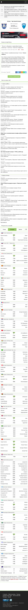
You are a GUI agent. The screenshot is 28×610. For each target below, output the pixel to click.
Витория (2, 428)
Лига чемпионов (6, 118)
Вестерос (2, 524)
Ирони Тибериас (4, 544)
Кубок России (5, 217)
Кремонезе (25, 280)
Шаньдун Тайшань (23, 447)
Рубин (2, 238)
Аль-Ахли (2, 360)
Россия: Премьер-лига (14, 28)
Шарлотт (2, 471)
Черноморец (3, 248)
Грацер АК (25, 369)
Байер (26, 297)
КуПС (2, 515)
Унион (26, 295)
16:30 (14, 238)
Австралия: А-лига (7, 566)
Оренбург (25, 238)
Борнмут (25, 256)
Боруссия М (25, 293)
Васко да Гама (24, 430)
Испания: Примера (7, 265)
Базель (26, 390)
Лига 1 (4, 104)
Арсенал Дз (25, 401)
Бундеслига (5, 127)
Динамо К (25, 379)
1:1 (14, 570)
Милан (2, 284)
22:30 (14, 315)
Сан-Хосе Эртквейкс (23, 479)
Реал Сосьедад (4, 268)
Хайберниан (24, 561)
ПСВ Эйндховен (24, 323)
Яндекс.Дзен (5, 606)
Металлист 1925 (4, 379)
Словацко (3, 412)
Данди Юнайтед (4, 557)
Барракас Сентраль (23, 496)
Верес (2, 381)
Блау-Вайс (3, 371)
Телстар (25, 321)
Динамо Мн (25, 403)
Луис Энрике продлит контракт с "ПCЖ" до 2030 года (15, 9)
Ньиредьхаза (3, 346)
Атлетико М (25, 274)
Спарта (2, 323)
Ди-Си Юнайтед (24, 473)
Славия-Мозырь (4, 401)
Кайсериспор (3, 337)
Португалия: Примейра (7, 309)
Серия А (4, 186)
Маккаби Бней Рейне (23, 546)
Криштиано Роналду (6, 113)
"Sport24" (8, 72)
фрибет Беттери (14, 579)
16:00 (14, 248)
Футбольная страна (13, 602)
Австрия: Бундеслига (7, 365)
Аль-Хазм (2, 358)
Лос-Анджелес (24, 467)
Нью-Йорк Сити (24, 469)
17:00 (14, 250)
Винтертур (3, 388)
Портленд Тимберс (4, 467)
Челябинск (3, 250)
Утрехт (2, 321)
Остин (2, 463)
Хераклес (3, 327)
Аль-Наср (25, 362)
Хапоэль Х (25, 548)
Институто (25, 489)
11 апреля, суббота (5, 83)
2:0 (14, 376)
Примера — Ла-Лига (6, 122)
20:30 (14, 371)
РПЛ (4, 85)
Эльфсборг (25, 524)
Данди (26, 555)
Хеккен (25, 528)
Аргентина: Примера (7, 486)
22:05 (14, 306)
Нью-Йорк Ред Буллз (23, 475)
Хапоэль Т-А (24, 550)
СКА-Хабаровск (24, 250)
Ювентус (25, 286)
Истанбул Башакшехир (5, 333)
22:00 (14, 274)
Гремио (25, 436)
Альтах (2, 369)
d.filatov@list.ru (15, 605)
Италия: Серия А (6, 278)
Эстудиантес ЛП (4, 493)
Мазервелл (25, 559)
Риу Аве (25, 313)
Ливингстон (25, 557)
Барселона (3, 272)
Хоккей (9, 597)
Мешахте (25, 539)
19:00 (14, 284)
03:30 (14, 477)
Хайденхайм (3, 295)
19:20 (14, 360)
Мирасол (2, 432)
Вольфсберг (3, 367)
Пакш (26, 346)
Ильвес (25, 519)
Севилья (2, 274)
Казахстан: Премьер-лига (8, 500)
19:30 (14, 239)
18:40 (14, 352)
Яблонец (2, 410)
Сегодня (12, 229)
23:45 (14, 467)
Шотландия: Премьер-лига (8, 553)
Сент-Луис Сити (24, 481)
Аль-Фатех (25, 360)
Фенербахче (24, 337)
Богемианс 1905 (4, 408)
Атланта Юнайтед (23, 477)
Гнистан (25, 515)
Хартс (2, 559)
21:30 (14, 390)
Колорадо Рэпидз (4, 483)
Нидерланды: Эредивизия (8, 319)
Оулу (26, 517)
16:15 (14, 342)
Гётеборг (2, 528)
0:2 (14, 572)
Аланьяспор (3, 335)
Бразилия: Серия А (7, 426)
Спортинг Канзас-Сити (5, 479)
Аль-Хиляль (25, 352)
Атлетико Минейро (23, 434)
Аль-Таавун (3, 354)
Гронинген (3, 325)
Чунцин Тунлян (4, 441)
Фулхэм (25, 262)
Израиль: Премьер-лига (8, 542)
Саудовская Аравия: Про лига (9, 350)
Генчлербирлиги (24, 333)
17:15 (14, 270)
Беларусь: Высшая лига (8, 394)
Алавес (25, 268)
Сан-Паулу (25, 428)
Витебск (2, 399)
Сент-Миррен (24, 563)
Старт (26, 418)
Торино (2, 282)
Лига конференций (6, 199)
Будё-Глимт (25, 422)
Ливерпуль (3, 262)
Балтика (8, 21)
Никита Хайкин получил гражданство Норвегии (14, 13)
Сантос (2, 434)
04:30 (14, 483)
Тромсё (2, 420)
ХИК (1, 517)
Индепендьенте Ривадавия (6, 491)
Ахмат (26, 235)
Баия (26, 432)
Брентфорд (3, 258)
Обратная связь (12, 594)
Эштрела (2, 315)
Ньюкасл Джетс (4, 570)
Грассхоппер (24, 388)
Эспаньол (25, 272)
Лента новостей (5, 80)
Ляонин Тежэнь (24, 444)
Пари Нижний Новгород (16, 21)
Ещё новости (4, 222)
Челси (22, 49)
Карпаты (2, 376)
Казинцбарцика (4, 342)
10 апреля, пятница (5, 175)
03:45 (14, 496)
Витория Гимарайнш (23, 312)
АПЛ (19, 49)
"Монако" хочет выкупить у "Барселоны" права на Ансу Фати (13, 159)
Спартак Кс (25, 248)
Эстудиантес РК (4, 496)
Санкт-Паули (3, 299)
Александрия (24, 376)
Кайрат (26, 507)
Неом (26, 356)
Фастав (25, 408)
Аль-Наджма (3, 356)
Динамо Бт (25, 537)
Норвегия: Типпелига (7, 415)
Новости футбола (6, 42)
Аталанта (2, 286)
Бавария (25, 299)
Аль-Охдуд (3, 362)
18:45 (14, 344)
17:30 (14, 312)
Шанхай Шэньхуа (4, 450)
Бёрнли (2, 260)
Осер (2, 304)
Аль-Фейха (25, 358)
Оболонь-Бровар (24, 381)
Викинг (2, 422)
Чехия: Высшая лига (7, 406)
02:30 (14, 436)
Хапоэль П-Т (3, 550)
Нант (26, 304)
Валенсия (25, 270)
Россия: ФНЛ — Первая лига (9, 243)
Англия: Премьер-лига (7, 253)
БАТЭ (26, 399)
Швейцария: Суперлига (7, 384)
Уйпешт (25, 342)
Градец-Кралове (24, 412)
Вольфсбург (3, 291)
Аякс (26, 327)
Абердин (2, 561)
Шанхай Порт (24, 450)
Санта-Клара (3, 313)
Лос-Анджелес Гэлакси (22, 463)
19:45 (14, 323)
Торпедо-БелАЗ (4, 403)
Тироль (26, 371)
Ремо (2, 430)
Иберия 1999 (3, 539)
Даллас (2, 481)
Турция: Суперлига (7, 330)
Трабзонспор (24, 335)
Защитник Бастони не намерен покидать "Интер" (11, 187)
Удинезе (25, 284)
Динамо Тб (3, 537)
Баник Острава (24, 410)
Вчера (4, 229)
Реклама (5, 597)
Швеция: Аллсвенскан (7, 522)
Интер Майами (3, 475)
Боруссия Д (3, 297)
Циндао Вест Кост (4, 444)
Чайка (2, 245)
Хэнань (2, 447)
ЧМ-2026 (4, 136)
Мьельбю (2, 526)
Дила (2, 534)
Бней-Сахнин (3, 546)
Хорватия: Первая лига (8, 454)
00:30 (14, 432)
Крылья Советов (4, 235)
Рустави (25, 534)
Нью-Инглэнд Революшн (5, 473)
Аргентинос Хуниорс (23, 491)
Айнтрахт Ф (25, 291)
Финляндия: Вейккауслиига (8, 512)
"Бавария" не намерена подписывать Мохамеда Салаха (12, 162)
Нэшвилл (25, 471)
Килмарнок (3, 555)
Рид (26, 367)
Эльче (2, 270)
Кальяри (2, 280)
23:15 (14, 493)
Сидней (25, 572)
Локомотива (3, 456)
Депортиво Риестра (4, 489)
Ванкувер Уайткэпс (4, 469)
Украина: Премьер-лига (8, 374)
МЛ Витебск (25, 396)
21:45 (14, 286)
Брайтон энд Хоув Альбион (22, 260)
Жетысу (2, 504)
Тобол (2, 507)
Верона (25, 282)
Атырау (2, 502)
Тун (1, 390)
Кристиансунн (24, 420)
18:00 (14, 367)
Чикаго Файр (3, 477)
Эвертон (25, 258)
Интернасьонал (4, 436)
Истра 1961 (25, 456)
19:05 (14, 358)
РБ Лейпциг (3, 293)
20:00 (14, 304)
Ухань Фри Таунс (24, 441)
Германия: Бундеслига (7, 289)
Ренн (2, 306)
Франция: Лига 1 (6, 302)
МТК (1, 344)
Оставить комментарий (14, 76)
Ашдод (26, 544)
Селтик (2, 563)
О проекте (5, 594)
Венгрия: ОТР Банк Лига (8, 340)
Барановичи (3, 396)
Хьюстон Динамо (23, 483)
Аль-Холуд (25, 354)
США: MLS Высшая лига (8, 459)
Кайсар (25, 502)
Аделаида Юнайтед (23, 570)
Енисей (25, 245)
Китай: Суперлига (6, 439)
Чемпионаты (5, 189)
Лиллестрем (3, 418)
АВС (1, 312)
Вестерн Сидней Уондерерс (6, 572)
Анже (26, 306)
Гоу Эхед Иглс (24, 325)
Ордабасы (25, 509)
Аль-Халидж (3, 352)
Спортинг (25, 315)
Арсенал (2, 256)
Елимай (25, 504)
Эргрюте (25, 526)
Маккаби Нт (3, 548)
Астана (2, 509)
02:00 (14, 434)
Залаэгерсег (24, 344)
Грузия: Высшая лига (7, 532)
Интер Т (2, 519)
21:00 (14, 325)
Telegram (10, 606)
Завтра (20, 229)
